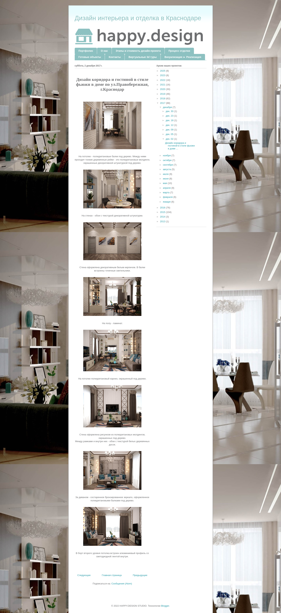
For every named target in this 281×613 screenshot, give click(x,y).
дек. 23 (170, 115)
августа (167, 169)
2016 (163, 207)
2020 (163, 89)
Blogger (165, 605)
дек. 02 (170, 139)
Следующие (84, 575)
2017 (163, 103)
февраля (168, 197)
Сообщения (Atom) (121, 583)
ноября (167, 155)
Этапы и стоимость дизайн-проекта (138, 50)
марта (166, 192)
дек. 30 (170, 111)
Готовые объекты (90, 57)
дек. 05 (170, 134)
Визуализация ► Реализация (182, 57)
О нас (104, 50)
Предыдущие (140, 575)
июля (166, 174)
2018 (163, 98)
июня (166, 178)
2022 (163, 80)
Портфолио (86, 50)
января (167, 201)
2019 (163, 94)
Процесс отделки (179, 50)
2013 (163, 221)
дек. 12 (170, 125)
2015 (163, 212)
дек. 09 (170, 129)
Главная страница (112, 575)
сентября (168, 164)
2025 (163, 70)
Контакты (115, 57)
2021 (163, 84)
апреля (167, 188)
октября (167, 160)
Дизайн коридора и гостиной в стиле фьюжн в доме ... (180, 146)
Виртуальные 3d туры (143, 57)
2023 (163, 75)
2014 (163, 216)
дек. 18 (170, 120)
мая (165, 183)
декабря (167, 107)
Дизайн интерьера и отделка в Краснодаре (138, 17)
